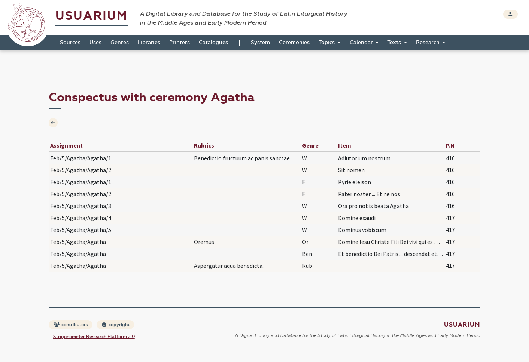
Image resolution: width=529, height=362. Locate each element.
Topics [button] (327, 42)
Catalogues (213, 42)
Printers (179, 42)
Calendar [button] (362, 42)
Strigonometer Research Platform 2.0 (94, 336)
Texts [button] (394, 42)
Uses (95, 42)
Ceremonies (294, 42)
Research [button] (428, 42)
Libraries (149, 42)
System (260, 42)
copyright (116, 324)
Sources (70, 42)
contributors (71, 324)
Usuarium (91, 16)
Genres (119, 42)
